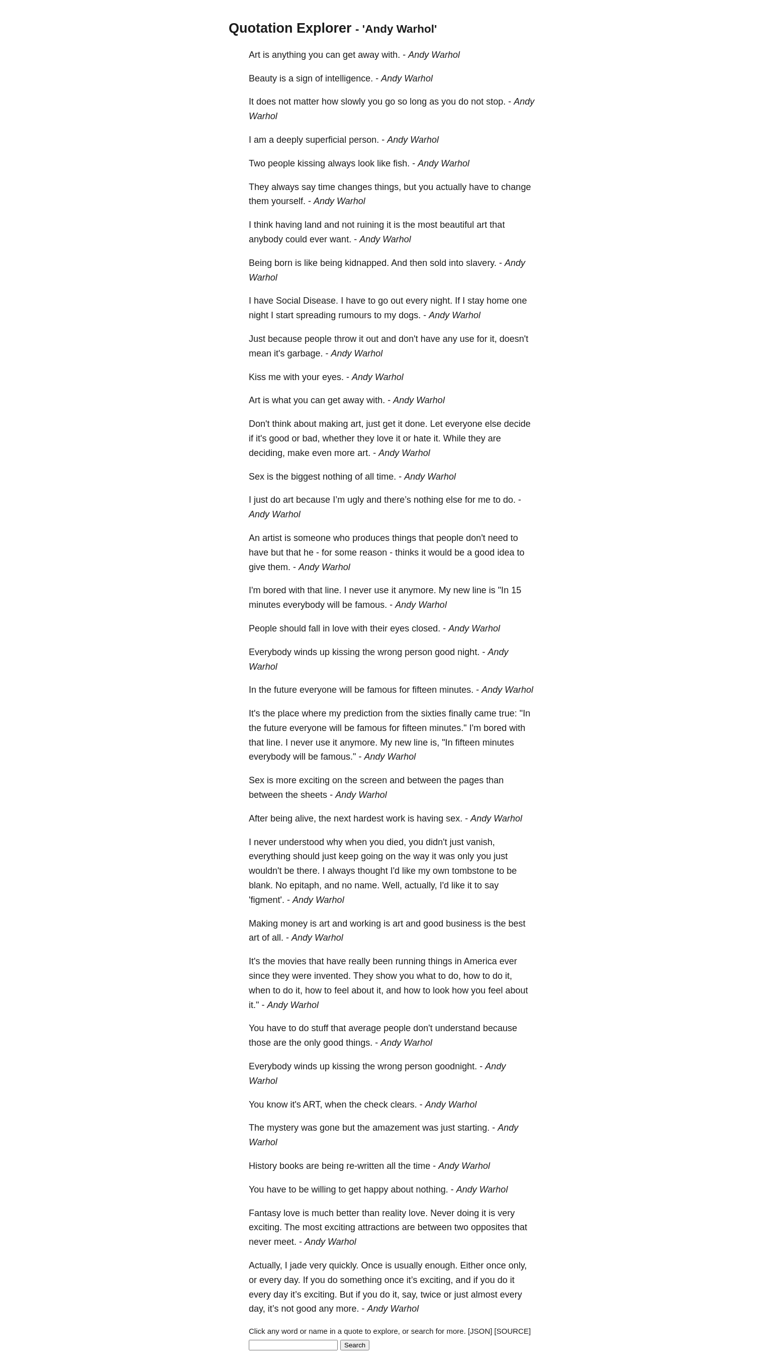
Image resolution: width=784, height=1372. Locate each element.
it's (279, 353)
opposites (490, 1227)
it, (493, 339)
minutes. (456, 690)
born (283, 263)
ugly (355, 500)
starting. (473, 1128)
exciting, (436, 1280)
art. (363, 453)
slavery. (481, 263)
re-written (365, 1166)
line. (333, 590)
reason (373, 552)
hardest (368, 818)
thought (373, 871)
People (263, 628)
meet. (285, 1242)
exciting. (265, 1227)
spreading (316, 315)
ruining (370, 225)
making (333, 424)
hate (422, 438)
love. (418, 1213)
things (404, 538)
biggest (305, 477)
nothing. (432, 1189)
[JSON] (480, 1331)
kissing (311, 163)
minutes (264, 605)
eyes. (333, 377)
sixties (433, 713)
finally (460, 713)
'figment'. (266, 900)
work (395, 818)
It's (254, 713)
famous (382, 690)
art (481, 225)
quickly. (344, 1265)
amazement (396, 1128)
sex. (454, 818)
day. (292, 1280)
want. (340, 239)
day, (257, 1309)
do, (454, 976)
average (364, 1028)
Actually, (265, 1265)
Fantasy (265, 1213)
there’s (397, 500)
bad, (311, 438)
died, (396, 842)
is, (434, 743)
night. (441, 301)
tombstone (473, 871)
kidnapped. (367, 263)
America (480, 961)
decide (517, 424)
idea (505, 552)
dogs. (410, 315)
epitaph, (305, 885)
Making (263, 924)
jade (298, 1265)
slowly (353, 102)
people (281, 163)
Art (254, 55)
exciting (314, 780)
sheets (314, 795)
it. (437, 438)
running (411, 961)
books (291, 1166)
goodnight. (456, 1066)
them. (279, 567)
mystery (283, 1128)
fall (314, 628)
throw (345, 339)
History (263, 1166)
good (279, 438)
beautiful (457, 225)
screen (373, 780)
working (365, 924)
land (313, 225)
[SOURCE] (513, 1331)
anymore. (417, 590)
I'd (395, 871)
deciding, (267, 453)
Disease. (320, 301)
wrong (389, 652)
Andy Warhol (434, 55)
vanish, (480, 842)
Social (288, 301)
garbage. (305, 353)
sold (438, 263)
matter (306, 102)
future (285, 690)
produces (370, 538)
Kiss (257, 377)
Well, (392, 885)
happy (376, 1189)
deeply (289, 140)
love (385, 438)
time (326, 187)
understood (301, 842)
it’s (412, 1280)
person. (364, 140)
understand (457, 1028)
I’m (339, 500)
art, (357, 424)
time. (386, 477)
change (516, 187)
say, (410, 1295)
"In (503, 590)
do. (509, 500)
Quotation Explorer (290, 28)
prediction (363, 713)
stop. (496, 102)
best (516, 924)
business (463, 924)
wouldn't (265, 871)
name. (366, 885)
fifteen (424, 690)
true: (508, 713)
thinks (407, 552)
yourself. (288, 201)
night (258, 315)
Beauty (263, 78)
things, (387, 187)
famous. (371, 605)
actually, (421, 885)
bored (274, 590)
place (288, 713)
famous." (338, 757)
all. (277, 938)
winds (305, 652)
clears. (403, 1105)
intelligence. (349, 78)
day (280, 1295)
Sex (256, 477)
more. (347, 1309)
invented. (332, 976)
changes (355, 187)
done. (416, 424)
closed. (426, 628)
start (284, 315)
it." (254, 1005)
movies (291, 961)
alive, (305, 818)
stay (475, 301)
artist (272, 538)
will (333, 605)
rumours (354, 315)
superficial (326, 140)
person (418, 652)
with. (390, 55)
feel (341, 990)
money (294, 924)
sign (304, 78)
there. (308, 871)
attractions (379, 1227)
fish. (401, 163)
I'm (254, 590)
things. (359, 1043)
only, (518, 1265)
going (372, 856)
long (418, 102)
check (376, 1105)
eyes (399, 628)
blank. (261, 885)
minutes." (447, 728)
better (347, 1213)
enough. (441, 1265)
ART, (313, 1105)
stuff (319, 1028)
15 (516, 590)
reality (394, 1213)
